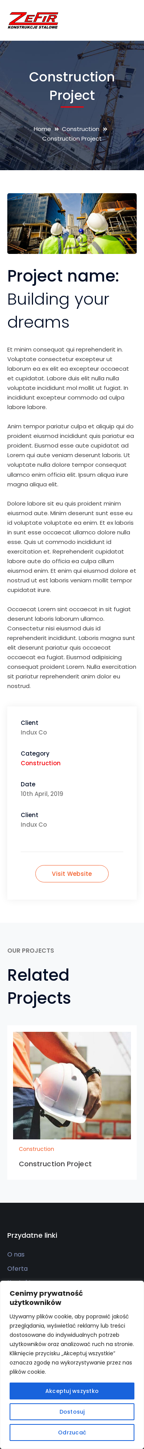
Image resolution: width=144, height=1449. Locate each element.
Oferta (17, 1268)
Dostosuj (72, 1412)
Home (42, 129)
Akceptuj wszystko (72, 1391)
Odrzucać (72, 1432)
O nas (16, 1254)
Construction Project (55, 1164)
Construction (80, 129)
